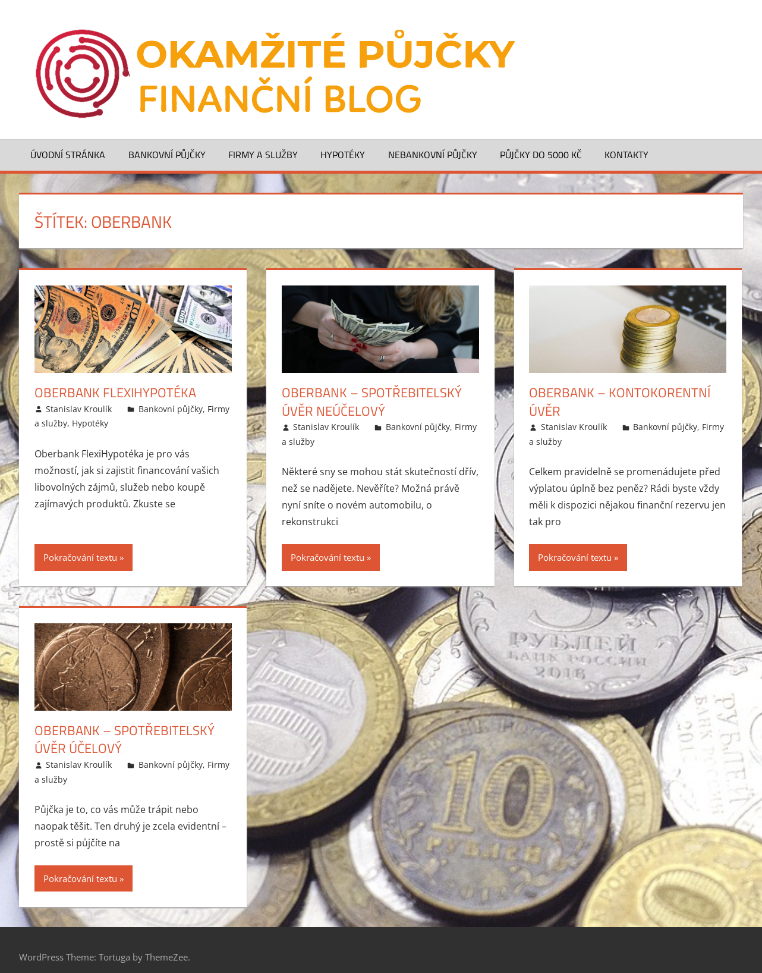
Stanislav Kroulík (79, 409)
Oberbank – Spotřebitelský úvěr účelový (124, 739)
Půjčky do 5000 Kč (541, 154)
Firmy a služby (263, 154)
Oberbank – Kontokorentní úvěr (619, 401)
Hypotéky (342, 154)
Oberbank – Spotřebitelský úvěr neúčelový (372, 401)
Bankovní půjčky (167, 154)
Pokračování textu (80, 557)
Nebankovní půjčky (432, 154)
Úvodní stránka (67, 154)
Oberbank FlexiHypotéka (115, 392)
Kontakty (626, 154)
